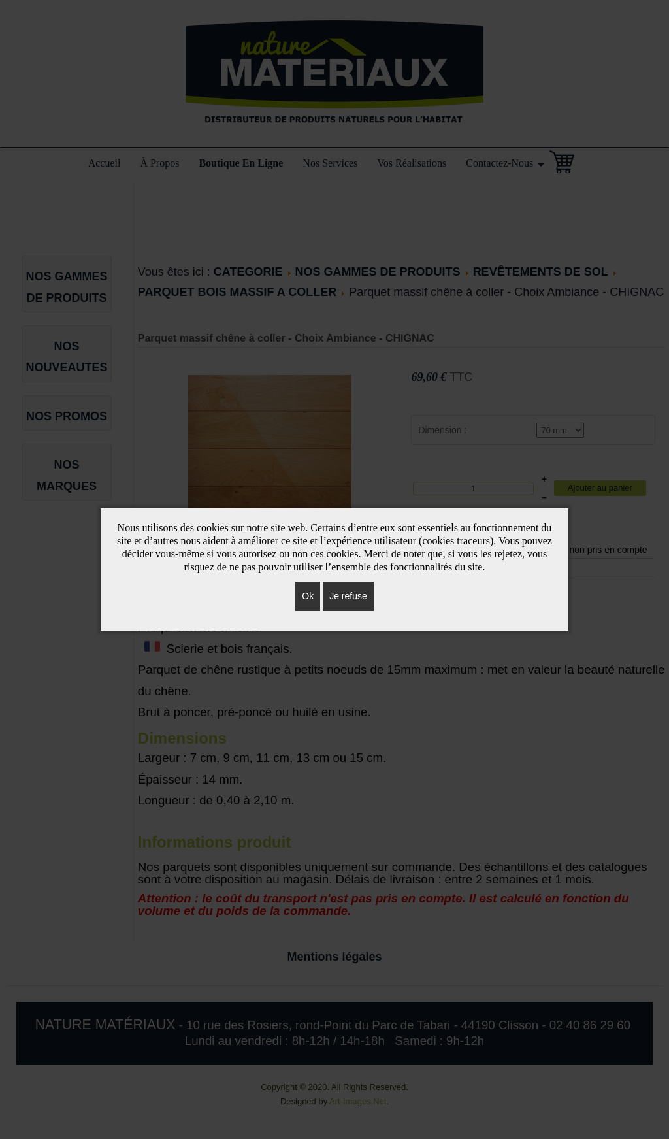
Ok (308, 596)
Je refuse (348, 596)
